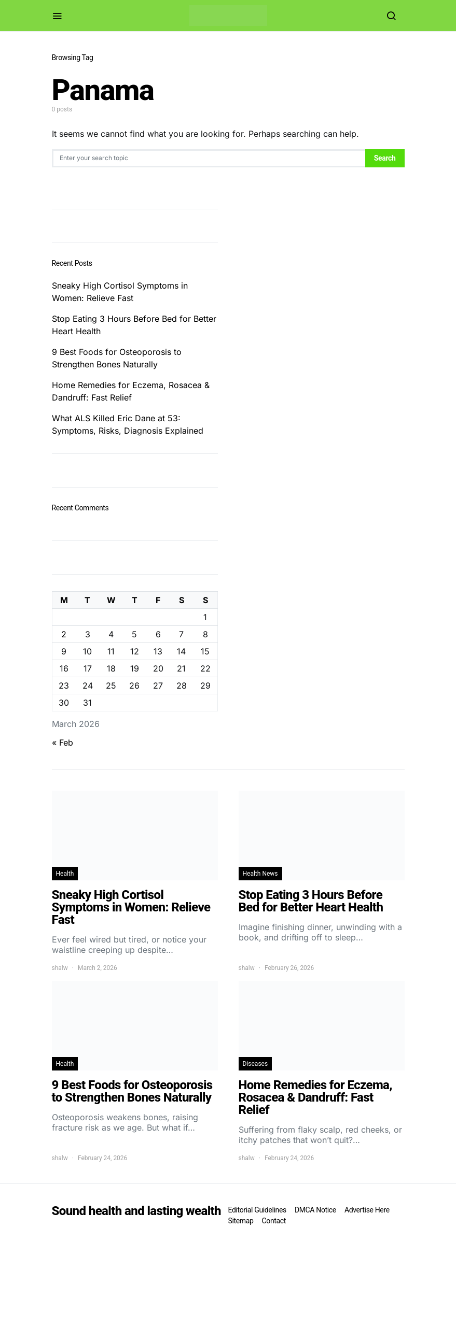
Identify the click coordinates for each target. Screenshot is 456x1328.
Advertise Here (367, 1210)
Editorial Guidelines (257, 1210)
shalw (60, 968)
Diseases (255, 1063)
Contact (274, 1221)
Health (65, 873)
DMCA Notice (315, 1210)
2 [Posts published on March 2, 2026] (63, 634)
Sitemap (241, 1221)
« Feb (62, 742)
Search (385, 158)
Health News (260, 873)
